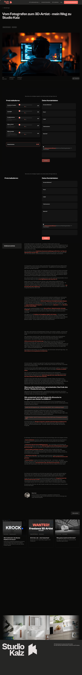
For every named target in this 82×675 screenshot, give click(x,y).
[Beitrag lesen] (14, 527)
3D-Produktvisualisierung (33, 2)
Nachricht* (45, 133)
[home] (8, 2)
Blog (61, 2)
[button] (34, 2)
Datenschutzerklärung (50, 148)
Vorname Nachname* (47, 104)
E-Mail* (44, 119)
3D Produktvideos (55, 2)
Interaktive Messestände (45, 2)
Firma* (44, 112)
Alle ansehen (75, 513)
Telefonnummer (46, 126)
